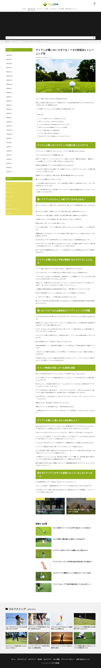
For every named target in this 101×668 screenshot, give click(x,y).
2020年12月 (9, 75)
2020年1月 (9, 121)
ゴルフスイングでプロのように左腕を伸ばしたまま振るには (61, 627)
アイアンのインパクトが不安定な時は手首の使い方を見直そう (72, 561)
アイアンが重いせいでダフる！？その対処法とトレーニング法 (34, 41)
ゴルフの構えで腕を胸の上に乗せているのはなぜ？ (69, 539)
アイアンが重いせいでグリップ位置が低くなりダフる (51, 118)
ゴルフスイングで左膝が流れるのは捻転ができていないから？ (84, 627)
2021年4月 (9, 59)
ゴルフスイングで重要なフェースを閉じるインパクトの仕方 (72, 572)
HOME (24, 8)
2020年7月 (9, 96)
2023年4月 (9, 55)
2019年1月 (9, 170)
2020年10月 (9, 84)
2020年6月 (9, 100)
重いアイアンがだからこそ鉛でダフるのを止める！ (51, 121)
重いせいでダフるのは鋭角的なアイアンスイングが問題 (52, 127)
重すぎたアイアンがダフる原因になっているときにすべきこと (53, 136)
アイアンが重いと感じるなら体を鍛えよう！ (49, 133)
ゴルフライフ (40, 8)
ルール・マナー (11, 199)
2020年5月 (9, 104)
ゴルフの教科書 (55, 662)
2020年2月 (9, 117)
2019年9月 (9, 137)
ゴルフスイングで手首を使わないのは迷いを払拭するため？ (39, 627)
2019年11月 (9, 129)
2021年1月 (9, 71)
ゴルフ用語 (61, 8)
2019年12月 (9, 125)
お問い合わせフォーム (70, 8)
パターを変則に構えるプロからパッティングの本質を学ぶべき (84, 646)
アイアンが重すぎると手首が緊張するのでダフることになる (53, 124)
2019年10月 (9, 133)
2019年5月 (9, 154)
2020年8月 (9, 92)
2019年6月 (9, 150)
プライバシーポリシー (67, 658)
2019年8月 (9, 141)
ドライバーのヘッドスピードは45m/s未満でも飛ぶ (61, 646)
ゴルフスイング (31, 8)
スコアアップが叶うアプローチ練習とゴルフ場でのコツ (70, 550)
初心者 (46, 8)
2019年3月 (9, 162)
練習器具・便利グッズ (13, 207)
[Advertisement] (50, 24)
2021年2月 (9, 67)
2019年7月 (9, 145)
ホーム (15, 658)
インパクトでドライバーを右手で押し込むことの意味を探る (39, 646)
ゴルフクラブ (53, 8)
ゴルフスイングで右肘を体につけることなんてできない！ (16, 646)
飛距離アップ (11, 211)
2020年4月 (9, 108)
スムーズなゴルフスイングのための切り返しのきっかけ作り (16, 627)
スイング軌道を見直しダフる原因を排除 (48, 130)
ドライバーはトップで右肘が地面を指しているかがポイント (72, 584)
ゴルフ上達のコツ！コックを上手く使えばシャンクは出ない (72, 527)
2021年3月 (9, 63)
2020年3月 (9, 112)
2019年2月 (9, 166)
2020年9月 (9, 88)
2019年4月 (9, 158)
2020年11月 (9, 80)
